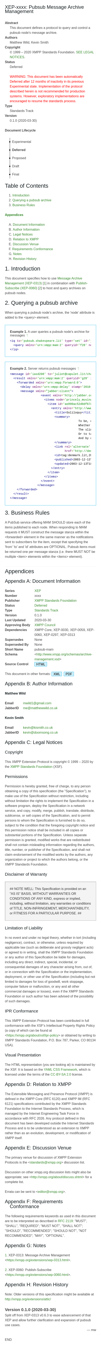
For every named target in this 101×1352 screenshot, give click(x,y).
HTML (40, 664)
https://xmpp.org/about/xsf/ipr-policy (32, 1035)
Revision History (25, 259)
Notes (17, 254)
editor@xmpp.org (50, 1191)
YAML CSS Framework (60, 1069)
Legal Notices (23, 234)
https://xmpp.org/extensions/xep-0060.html (37, 1274)
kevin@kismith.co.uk (38, 727)
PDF (69, 674)
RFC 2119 (65, 1221)
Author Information (26, 229)
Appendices (14, 215)
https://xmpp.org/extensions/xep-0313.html (37, 1260)
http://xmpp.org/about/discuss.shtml (56, 1177)
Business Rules (23, 205)
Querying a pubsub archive (31, 200)
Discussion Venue (26, 244)
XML (56, 674)
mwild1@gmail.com (37, 703)
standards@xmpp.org (45, 1162)
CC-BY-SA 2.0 (60, 1074)
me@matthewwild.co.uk (40, 708)
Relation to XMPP (26, 239)
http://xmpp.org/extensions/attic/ (28, 1299)
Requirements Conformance (32, 249)
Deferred (40, 605)
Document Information (29, 224)
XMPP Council (44, 625)
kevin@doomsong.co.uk (40, 732)
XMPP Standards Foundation (55, 600)
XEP (37, 591)
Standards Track (46, 610)
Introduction (21, 195)
